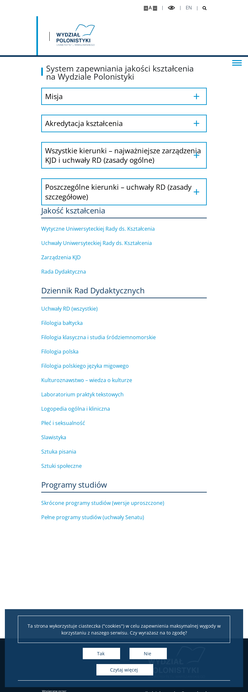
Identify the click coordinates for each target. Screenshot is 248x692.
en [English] (189, 7)
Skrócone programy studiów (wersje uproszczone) (110, 502)
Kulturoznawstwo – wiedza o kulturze (94, 380)
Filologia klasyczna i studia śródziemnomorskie (106, 337)
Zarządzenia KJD (69, 257)
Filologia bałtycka (70, 323)
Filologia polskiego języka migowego (93, 365)
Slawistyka (61, 437)
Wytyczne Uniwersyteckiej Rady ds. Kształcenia (106, 228)
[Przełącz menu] (237, 62)
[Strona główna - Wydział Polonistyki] (75, 35)
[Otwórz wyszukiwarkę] (202, 8)
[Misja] (124, 96)
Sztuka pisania (66, 451)
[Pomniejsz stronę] (155, 8)
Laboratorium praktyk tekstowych (90, 394)
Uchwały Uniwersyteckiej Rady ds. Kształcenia (104, 243)
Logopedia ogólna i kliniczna (83, 408)
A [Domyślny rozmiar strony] (150, 7)
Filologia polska (68, 351)
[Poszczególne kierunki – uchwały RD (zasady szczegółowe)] (124, 191)
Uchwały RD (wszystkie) (77, 308)
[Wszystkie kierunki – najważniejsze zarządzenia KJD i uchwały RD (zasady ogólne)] (124, 155)
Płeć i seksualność (71, 423)
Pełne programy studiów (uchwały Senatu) (100, 517)
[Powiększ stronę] (146, 8)
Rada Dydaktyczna (71, 271)
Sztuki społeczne (69, 465)
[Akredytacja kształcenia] (124, 123)
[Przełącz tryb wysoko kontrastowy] (171, 8)
